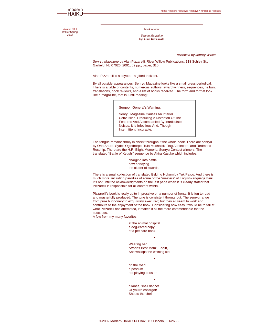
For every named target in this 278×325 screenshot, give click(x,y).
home (164, 10)
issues (217, 10)
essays (194, 10)
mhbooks (206, 10)
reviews (183, 10)
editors (173, 10)
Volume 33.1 (70, 29)
